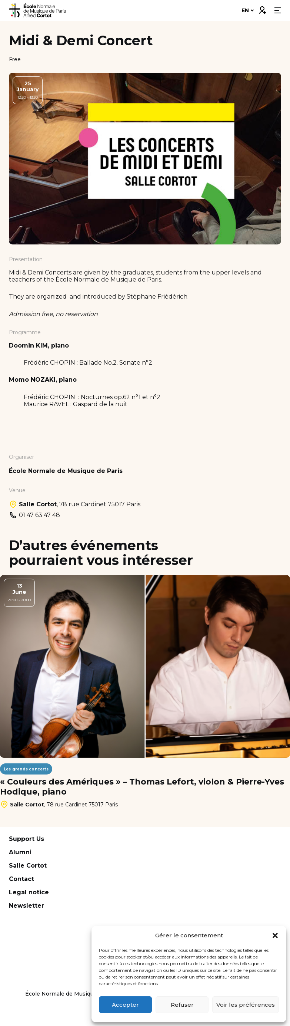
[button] (275, 935)
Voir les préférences (245, 1004)
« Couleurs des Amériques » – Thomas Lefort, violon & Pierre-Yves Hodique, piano (142, 786)
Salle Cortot (28, 865)
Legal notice (29, 892)
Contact (21, 878)
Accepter (125, 1004)
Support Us (26, 838)
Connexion (262, 8)
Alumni (20, 852)
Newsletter (26, 905)
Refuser (182, 1004)
